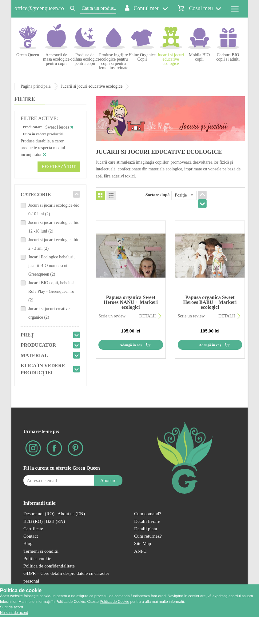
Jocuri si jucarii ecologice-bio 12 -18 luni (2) (53, 226)
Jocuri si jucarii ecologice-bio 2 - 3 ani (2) (53, 244)
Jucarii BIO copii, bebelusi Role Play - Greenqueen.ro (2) (51, 291)
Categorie (36, 194)
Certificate (33, 528)
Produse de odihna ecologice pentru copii (84, 59)
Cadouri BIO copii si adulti (228, 57)
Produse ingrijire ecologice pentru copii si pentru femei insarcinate (113, 61)
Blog (27, 543)
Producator (38, 345)
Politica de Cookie (114, 601)
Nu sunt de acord (14, 613)
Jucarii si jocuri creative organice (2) (49, 313)
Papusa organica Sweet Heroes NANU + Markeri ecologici (131, 302)
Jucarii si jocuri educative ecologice (170, 59)
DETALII (147, 316)
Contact (30, 536)
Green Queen (27, 55)
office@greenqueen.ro (39, 8)
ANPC (140, 551)
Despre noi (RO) (38, 513)
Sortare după (157, 195)
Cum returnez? (148, 536)
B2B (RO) (33, 521)
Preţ (27, 335)
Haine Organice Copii (142, 57)
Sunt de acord (11, 607)
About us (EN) (71, 513)
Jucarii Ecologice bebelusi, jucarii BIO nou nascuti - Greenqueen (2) (51, 266)
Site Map (142, 543)
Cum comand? (147, 513)
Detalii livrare (147, 521)
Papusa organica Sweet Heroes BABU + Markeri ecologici (210, 302)
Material (34, 355)
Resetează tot (59, 166)
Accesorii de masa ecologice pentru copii (56, 59)
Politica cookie (37, 558)
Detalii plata (145, 528)
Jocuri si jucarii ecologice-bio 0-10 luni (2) (53, 209)
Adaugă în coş (131, 345)
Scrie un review (112, 316)
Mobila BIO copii (199, 57)
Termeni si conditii (40, 551)
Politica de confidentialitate (49, 565)
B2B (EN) (55, 521)
